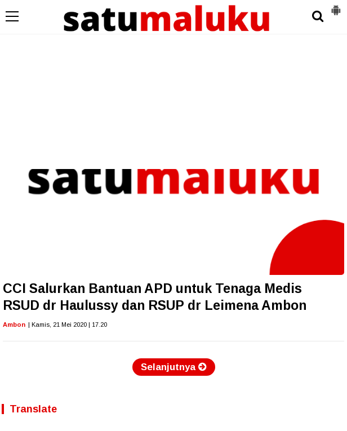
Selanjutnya (174, 367)
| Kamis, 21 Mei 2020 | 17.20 (67, 324)
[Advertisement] (173, 84)
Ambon (14, 324)
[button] (335, 5)
